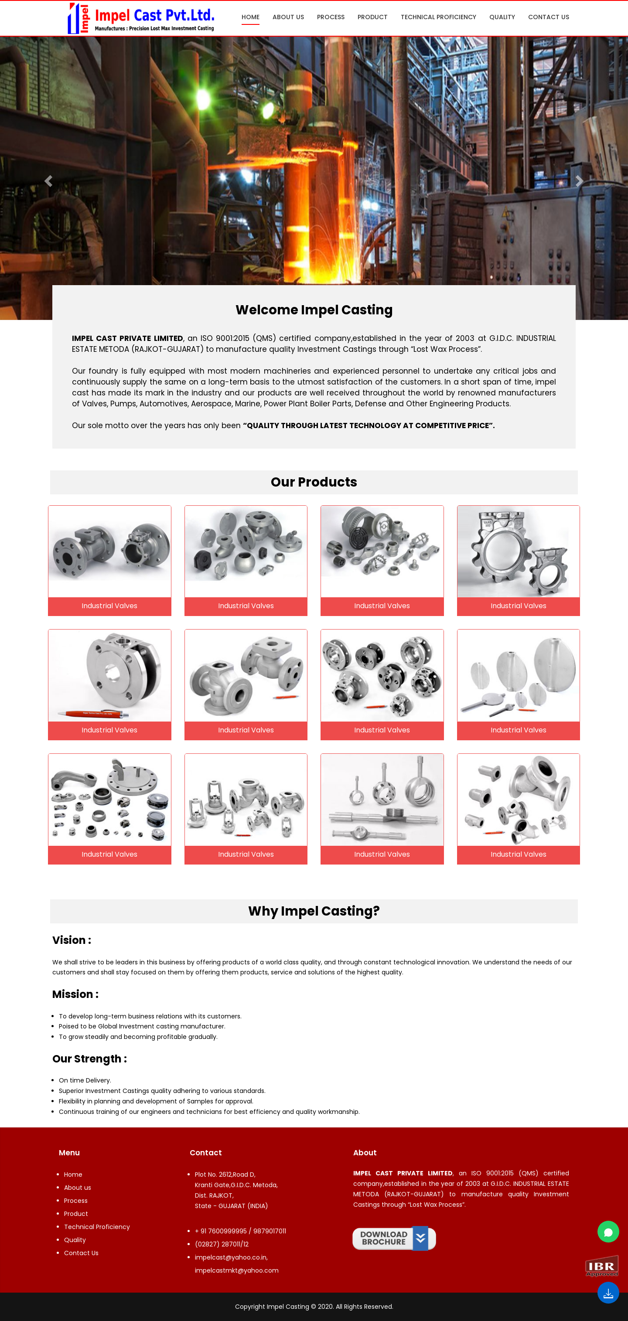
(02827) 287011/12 (222, 1244)
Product (373, 17)
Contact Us (548, 17)
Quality (502, 17)
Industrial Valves (109, 606)
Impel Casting (288, 1306)
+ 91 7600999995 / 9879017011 (240, 1231)
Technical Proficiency (438, 17)
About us (288, 17)
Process (331, 17)
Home (250, 17)
